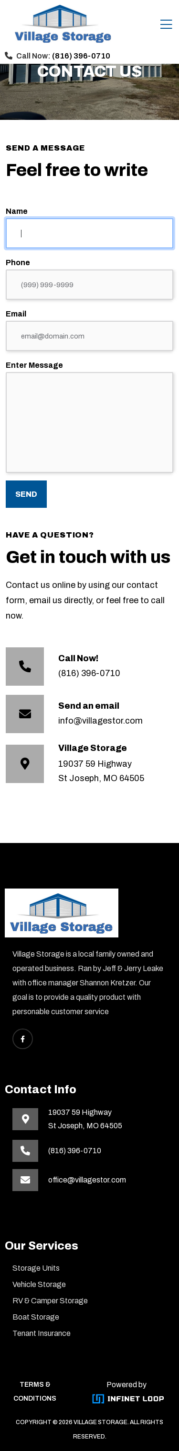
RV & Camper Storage (50, 1301)
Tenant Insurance (41, 1333)
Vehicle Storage (39, 1284)
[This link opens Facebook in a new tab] (22, 1039)
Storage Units (36, 1268)
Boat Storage (35, 1317)
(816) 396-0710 (81, 56)
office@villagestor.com (87, 1180)
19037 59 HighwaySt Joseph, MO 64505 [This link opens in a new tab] (85, 1119)
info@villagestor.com (100, 721)
